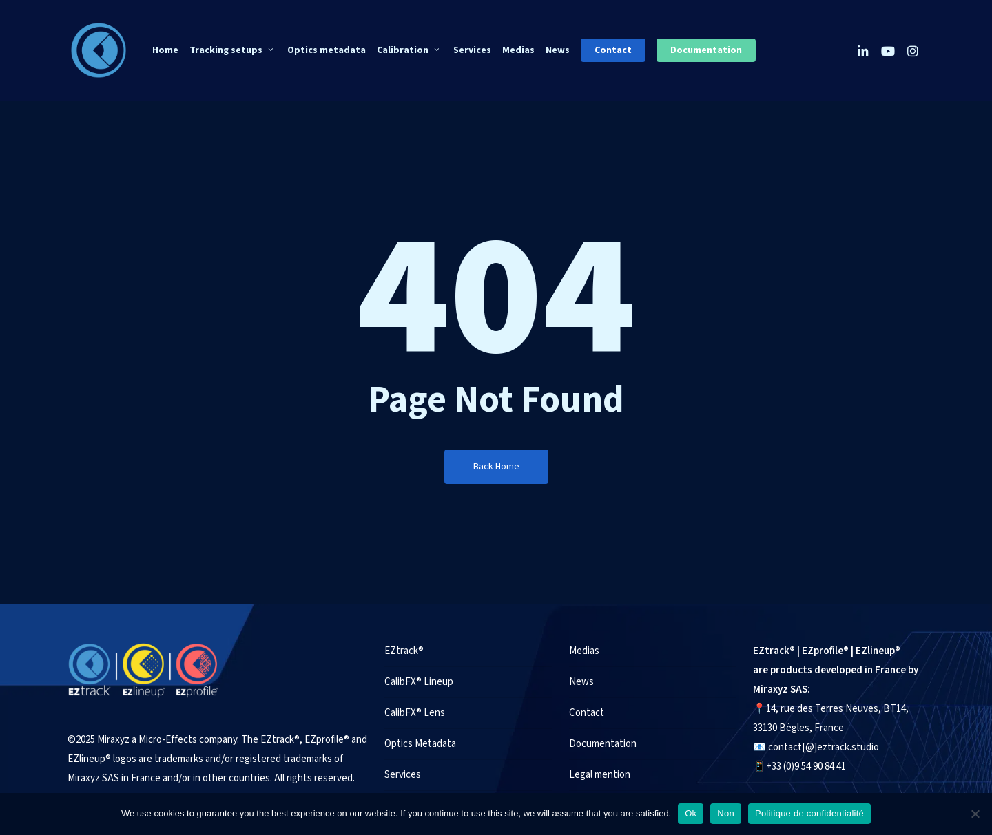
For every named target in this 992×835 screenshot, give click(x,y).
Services (402, 774)
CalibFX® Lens (414, 712)
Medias (584, 650)
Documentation (603, 743)
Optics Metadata (420, 743)
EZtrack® (404, 650)
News (581, 681)
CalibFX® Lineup (418, 681)
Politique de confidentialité (809, 813)
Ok (690, 813)
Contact (586, 712)
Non (725, 813)
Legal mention (599, 774)
